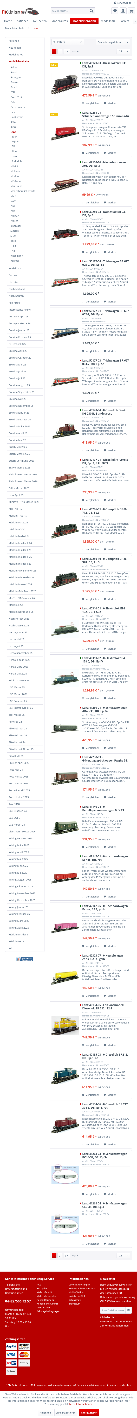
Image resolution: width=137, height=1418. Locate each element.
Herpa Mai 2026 (18, 673)
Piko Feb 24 (15, 721)
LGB (12, 146)
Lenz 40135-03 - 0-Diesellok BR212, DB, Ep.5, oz (105, 1056)
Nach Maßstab (17, 289)
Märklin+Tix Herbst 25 (21, 577)
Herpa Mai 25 (16, 639)
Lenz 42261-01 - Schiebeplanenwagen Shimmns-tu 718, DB (105, 114)
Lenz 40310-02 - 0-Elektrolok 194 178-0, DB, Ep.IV (103, 659)
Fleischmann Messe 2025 (23, 474)
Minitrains (16, 186)
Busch (13, 87)
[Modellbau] (108, 21)
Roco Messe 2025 (18, 776)
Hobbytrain (16, 117)
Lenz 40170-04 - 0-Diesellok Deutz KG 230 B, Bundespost (104, 411)
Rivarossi (15, 225)
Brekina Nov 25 (17, 399)
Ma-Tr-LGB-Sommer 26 (22, 598)
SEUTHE (14, 230)
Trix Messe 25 (17, 714)
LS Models (16, 161)
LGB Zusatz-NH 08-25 (21, 708)
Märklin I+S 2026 (18, 522)
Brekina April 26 (18, 433)
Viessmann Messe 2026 (22, 831)
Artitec (14, 67)
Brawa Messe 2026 (19, 467)
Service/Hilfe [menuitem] (123, 2)
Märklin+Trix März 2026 (22, 591)
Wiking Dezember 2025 (22, 900)
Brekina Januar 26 (19, 412)
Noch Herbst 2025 (19, 618)
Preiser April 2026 (19, 762)
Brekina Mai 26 (17, 440)
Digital (15, 141)
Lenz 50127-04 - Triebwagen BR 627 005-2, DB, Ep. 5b (105, 263)
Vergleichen (91, 103)
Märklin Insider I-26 (20, 563)
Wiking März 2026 (19, 920)
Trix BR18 (14, 804)
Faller (13, 102)
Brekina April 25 (18, 350)
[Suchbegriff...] (73, 10)
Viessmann (16, 255)
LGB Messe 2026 (18, 694)
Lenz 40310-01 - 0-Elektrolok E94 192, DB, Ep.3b (103, 610)
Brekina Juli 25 (17, 378)
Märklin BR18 (16, 941)
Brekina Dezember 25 (21, 405)
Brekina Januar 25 (19, 330)
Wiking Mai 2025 (18, 859)
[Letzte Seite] (66, 51)
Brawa (14, 82)
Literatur (14, 282)
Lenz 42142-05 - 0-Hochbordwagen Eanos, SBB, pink (105, 907)
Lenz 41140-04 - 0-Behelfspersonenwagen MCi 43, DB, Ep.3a (103, 808)
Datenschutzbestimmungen (116, 1321)
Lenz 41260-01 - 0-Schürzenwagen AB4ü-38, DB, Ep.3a (104, 709)
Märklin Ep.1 (16, 605)
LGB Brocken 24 (18, 811)
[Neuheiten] (40, 21)
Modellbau (15, 268)
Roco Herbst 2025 (19, 797)
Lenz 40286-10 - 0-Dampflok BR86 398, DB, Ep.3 (104, 560)
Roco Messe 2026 (18, 783)
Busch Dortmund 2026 (21, 460)
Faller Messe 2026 (19, 488)
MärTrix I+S (15, 508)
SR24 (13, 235)
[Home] (8, 21)
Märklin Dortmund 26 (21, 611)
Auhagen (15, 77)
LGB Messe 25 (17, 687)
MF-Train (15, 181)
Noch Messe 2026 (19, 625)
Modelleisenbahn (19, 61)
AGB (39, 1284)
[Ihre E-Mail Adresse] (113, 1310)
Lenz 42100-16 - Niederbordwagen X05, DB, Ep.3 (105, 164)
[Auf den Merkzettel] (110, 103)
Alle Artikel (15, 302)
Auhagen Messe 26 (19, 323)
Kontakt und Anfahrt (47, 1303)
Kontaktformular (45, 1299)
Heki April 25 (16, 495)
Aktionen (14, 40)
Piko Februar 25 (18, 728)
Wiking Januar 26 (18, 907)
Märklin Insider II (18, 934)
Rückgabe (42, 1288)
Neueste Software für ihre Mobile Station (82, 1290)
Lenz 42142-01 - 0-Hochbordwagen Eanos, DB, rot (105, 858)
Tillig (13, 245)
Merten (14, 176)
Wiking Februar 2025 (20, 838)
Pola (12, 211)
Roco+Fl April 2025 (19, 790)
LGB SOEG (14, 817)
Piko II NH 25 (16, 756)
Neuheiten (15, 47)
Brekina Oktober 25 (20, 357)
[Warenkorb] (131, 10)
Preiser (14, 216)
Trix (12, 250)
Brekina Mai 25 (17, 364)
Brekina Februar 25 (20, 337)
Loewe (14, 156)
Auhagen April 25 (19, 316)
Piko (12, 206)
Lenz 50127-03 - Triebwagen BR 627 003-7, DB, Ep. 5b (105, 362)
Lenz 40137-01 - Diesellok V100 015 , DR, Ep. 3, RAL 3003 (105, 461)
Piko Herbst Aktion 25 (21, 749)
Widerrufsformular (46, 1295)
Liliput (14, 151)
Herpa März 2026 (18, 666)
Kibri (13, 127)
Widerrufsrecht (44, 1292)
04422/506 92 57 (18, 1301)
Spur (14, 136)
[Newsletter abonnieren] (128, 1310)
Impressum (74, 1303)
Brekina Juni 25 (17, 371)
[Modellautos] (59, 21)
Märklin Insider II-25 (20, 556)
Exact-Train (16, 97)
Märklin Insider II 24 (20, 543)
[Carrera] (124, 21)
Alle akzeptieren (65, 1412)
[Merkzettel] (114, 10)
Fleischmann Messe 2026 (23, 481)
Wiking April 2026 (19, 927)
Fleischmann (17, 107)
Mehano (15, 171)
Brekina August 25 (19, 385)
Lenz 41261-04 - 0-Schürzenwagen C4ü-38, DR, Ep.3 (104, 1205)
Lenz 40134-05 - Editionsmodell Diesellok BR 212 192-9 (103, 1006)
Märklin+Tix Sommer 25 (22, 570)
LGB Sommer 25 (18, 701)
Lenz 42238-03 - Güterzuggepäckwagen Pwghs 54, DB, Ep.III (105, 758)
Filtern (59, 42)
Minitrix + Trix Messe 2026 (24, 502)
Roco (13, 240)
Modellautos (16, 54)
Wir (11, 948)
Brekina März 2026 (19, 426)
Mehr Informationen (81, 1404)
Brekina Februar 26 (20, 419)
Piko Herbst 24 (17, 742)
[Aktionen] (22, 21)
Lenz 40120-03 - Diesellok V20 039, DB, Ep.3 (104, 64)
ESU (12, 92)
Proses (14, 220)
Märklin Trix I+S (18, 515)
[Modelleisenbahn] (84, 21)
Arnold (14, 72)
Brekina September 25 (21, 392)
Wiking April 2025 (19, 852)
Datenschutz (75, 1299)
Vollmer (14, 260)
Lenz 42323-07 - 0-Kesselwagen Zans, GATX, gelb (102, 957)
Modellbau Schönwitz (22, 191)
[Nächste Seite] (59, 51)
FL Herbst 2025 (17, 344)
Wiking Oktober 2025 (21, 886)
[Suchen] (91, 10)
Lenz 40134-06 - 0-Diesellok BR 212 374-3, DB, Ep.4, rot (105, 1105)
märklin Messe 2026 (20, 584)
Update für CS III (77, 1295)
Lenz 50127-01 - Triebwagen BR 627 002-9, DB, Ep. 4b (105, 312)
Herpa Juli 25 (16, 646)
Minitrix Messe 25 (19, 680)
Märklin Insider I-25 (20, 550)
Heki (13, 112)
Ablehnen (45, 1412)
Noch (13, 201)
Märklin (14, 166)
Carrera (13, 275)
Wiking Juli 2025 (18, 872)
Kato (13, 122)
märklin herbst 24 (19, 536)
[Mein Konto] (123, 10)
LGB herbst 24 (17, 824)
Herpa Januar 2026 (19, 659)
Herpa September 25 (20, 653)
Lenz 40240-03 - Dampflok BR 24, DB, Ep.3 (104, 213)
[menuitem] (73, 10)
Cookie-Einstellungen (79, 1284)
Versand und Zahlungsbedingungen (48, 1309)
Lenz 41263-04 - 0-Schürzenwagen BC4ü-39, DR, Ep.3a (104, 1155)
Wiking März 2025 (19, 845)
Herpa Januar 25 (18, 632)
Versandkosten (60, 1385)
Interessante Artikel (20, 309)
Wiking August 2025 (20, 879)
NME (13, 196)
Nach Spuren (16, 296)
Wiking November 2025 (22, 893)
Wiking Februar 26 (19, 914)
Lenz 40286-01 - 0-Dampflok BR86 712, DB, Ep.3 (104, 510)
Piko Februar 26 (18, 735)
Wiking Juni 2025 (18, 865)
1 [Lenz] (54, 51)
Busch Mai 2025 (18, 447)
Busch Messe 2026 (19, 453)
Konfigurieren (89, 1412)
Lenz (13, 132)
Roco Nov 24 (16, 769)
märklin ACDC (17, 529)
